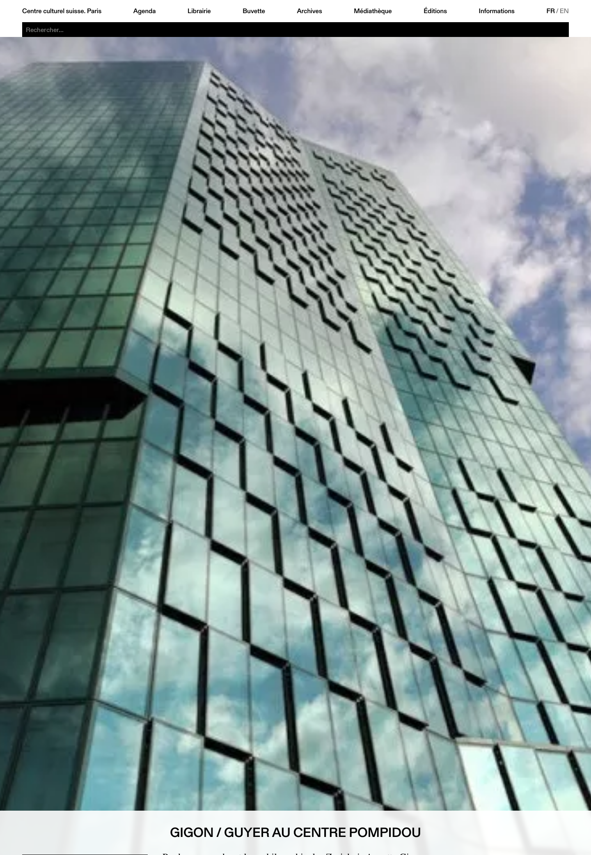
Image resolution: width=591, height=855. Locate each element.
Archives (309, 11)
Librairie (199, 11)
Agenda (144, 11)
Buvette (254, 11)
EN (564, 11)
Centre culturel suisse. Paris (61, 11)
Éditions (435, 11)
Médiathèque (373, 11)
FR (550, 11)
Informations (497, 11)
